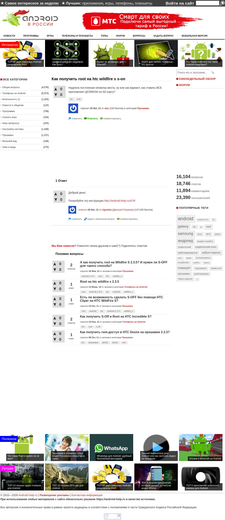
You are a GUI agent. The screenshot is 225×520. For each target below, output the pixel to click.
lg (201, 227)
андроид (185, 241)
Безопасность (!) (11, 99)
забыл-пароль (211, 252)
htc (71, 99)
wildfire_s (117, 276)
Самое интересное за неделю (32, 3)
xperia (217, 234)
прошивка (93, 342)
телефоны (124, 3)
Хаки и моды (9, 147)
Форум (120, 36)
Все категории (15, 79)
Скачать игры (9, 117)
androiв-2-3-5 (95, 292)
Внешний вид (9, 141)
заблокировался (187, 252)
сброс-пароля (185, 278)
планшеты (143, 3)
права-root (216, 268)
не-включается (203, 258)
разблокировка (201, 274)
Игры (50, 36)
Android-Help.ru (28, 495)
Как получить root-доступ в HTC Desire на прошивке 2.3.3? (125, 332)
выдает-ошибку (205, 241)
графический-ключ (205, 247)
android (116, 292)
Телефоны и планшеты (77, 36)
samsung (185, 233)
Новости (9, 36)
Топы (104, 36)
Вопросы (139, 36)
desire (115, 342)
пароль (206, 263)
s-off (98, 326)
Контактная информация (86, 495)
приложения (92, 3)
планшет (184, 268)
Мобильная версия (194, 36)
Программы (31, 36)
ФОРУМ (184, 85)
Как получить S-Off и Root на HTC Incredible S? (116, 316)
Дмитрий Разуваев (123, 209)
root (79, 99)
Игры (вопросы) (10, 123)
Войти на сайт (180, 3)
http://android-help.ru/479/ (119, 200)
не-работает (183, 262)
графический (184, 247)
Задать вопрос (163, 36)
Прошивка (7, 135)
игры (109, 3)
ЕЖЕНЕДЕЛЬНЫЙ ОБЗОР (197, 78)
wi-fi (208, 234)
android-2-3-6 (203, 220)
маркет (189, 258)
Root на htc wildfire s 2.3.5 (99, 281)
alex (106, 108)
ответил (82, 209)
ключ (180, 258)
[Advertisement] (110, 234)
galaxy (183, 226)
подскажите (200, 268)
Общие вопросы (11, 87)
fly (214, 219)
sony (199, 234)
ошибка (196, 263)
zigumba (107, 209)
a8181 (105, 342)
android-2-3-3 (113, 311)
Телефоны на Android (14, 93)
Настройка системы (13, 129)
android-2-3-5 (88, 276)
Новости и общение (13, 105)
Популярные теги (193, 207)
